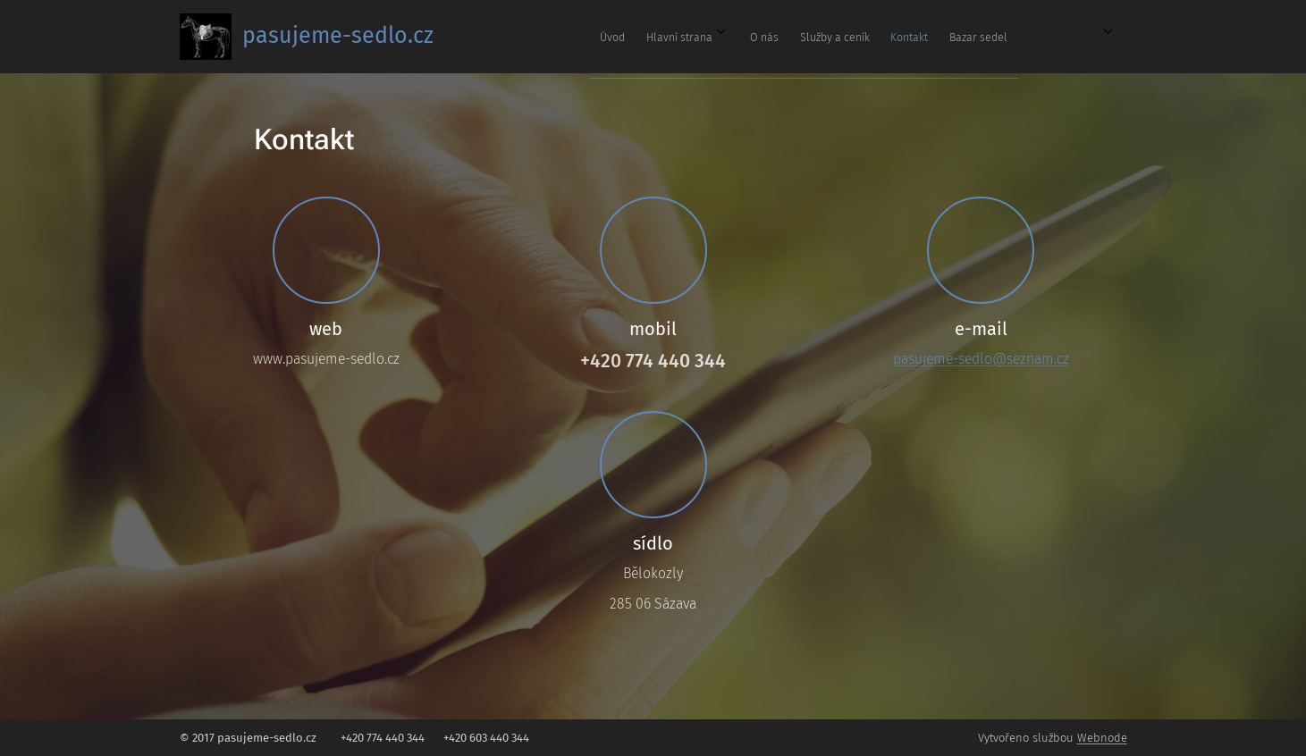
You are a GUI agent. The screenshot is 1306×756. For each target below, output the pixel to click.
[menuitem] (829, 36)
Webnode (1102, 737)
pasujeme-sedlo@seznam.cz (980, 358)
